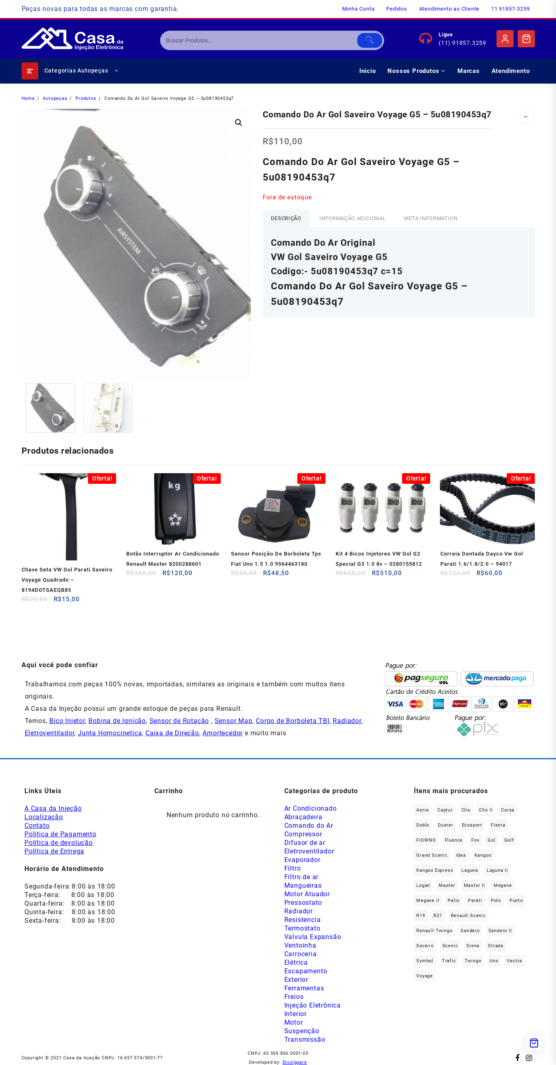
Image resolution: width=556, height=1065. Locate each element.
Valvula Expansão (312, 937)
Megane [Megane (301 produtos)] (503, 885)
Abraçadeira (303, 817)
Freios (294, 997)
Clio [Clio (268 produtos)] (466, 810)
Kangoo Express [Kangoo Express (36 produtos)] (434, 870)
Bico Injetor (67, 721)
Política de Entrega (54, 851)
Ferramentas (304, 988)
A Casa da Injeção (53, 808)
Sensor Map (234, 721)
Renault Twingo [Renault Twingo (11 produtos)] (434, 930)
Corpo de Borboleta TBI (293, 721)
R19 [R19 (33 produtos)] (420, 915)
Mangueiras (303, 885)
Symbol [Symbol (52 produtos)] (424, 961)
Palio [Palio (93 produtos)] (453, 900)
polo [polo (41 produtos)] (496, 900)
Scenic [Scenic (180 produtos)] (450, 945)
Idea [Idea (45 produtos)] (461, 855)
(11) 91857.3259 (462, 43)
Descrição (286, 218)
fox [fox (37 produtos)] (475, 840)
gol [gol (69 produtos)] (491, 840)
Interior (295, 1014)
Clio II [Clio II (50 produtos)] (486, 810)
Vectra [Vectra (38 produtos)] (514, 961)
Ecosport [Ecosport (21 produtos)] (472, 825)
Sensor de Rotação (179, 721)
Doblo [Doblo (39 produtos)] (422, 825)
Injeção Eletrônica (312, 1005)
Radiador (347, 721)
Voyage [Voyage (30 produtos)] (424, 976)
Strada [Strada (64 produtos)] (495, 945)
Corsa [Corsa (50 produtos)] (507, 810)
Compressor (303, 834)
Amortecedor (222, 733)
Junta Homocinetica (110, 733)
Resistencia (302, 920)
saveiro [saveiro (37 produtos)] (425, 945)
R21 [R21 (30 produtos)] (437, 915)
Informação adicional (352, 218)
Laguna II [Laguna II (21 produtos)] (497, 870)
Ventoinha (300, 945)
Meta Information (430, 218)
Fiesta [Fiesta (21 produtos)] (498, 825)
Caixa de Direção (172, 733)
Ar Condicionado (310, 808)
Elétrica (296, 962)
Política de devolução (58, 843)
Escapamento (305, 971)
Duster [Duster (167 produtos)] (445, 825)
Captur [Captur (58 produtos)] (445, 810)
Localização (43, 817)
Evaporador (302, 860)
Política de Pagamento (60, 834)
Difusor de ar (304, 843)
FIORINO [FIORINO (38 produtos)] (426, 840)
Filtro (292, 868)
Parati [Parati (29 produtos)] (475, 900)
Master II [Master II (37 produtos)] (474, 885)
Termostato (302, 928)
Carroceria (300, 954)
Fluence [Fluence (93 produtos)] (454, 840)
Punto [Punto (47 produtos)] (516, 900)
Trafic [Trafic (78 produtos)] (449, 961)
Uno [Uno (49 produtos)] (494, 961)
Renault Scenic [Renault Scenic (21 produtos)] (468, 915)
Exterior (296, 979)
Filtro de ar (301, 877)
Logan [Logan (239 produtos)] (423, 885)
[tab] (286, 218)
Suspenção (301, 1031)
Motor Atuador (307, 894)
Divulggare (295, 1062)
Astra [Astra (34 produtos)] (422, 810)
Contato (37, 825)
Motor (293, 1022)
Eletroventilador (50, 733)
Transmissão (304, 1039)
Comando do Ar (308, 825)
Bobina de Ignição (117, 721)
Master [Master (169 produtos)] (447, 885)
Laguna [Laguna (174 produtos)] (470, 870)
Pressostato (303, 902)
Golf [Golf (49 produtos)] (509, 840)
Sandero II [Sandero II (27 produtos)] (500, 930)
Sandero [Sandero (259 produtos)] (470, 930)
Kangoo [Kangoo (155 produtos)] (483, 855)
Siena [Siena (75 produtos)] (472, 945)
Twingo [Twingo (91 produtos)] (473, 961)
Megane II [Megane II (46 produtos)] (427, 900)
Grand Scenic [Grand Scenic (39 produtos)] (432, 855)
